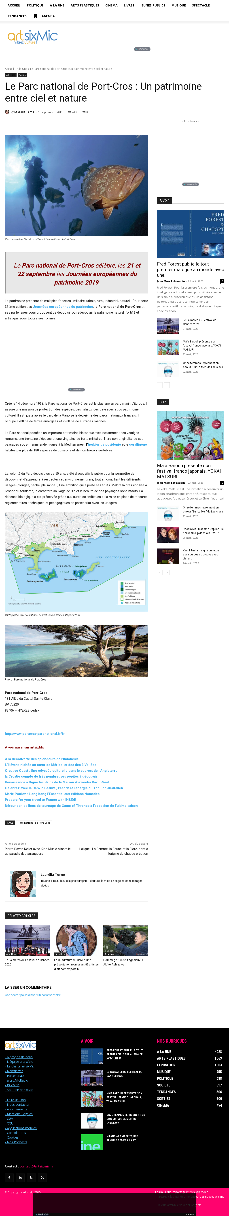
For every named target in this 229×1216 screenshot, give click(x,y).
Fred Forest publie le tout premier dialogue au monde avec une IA (124, 1054)
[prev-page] (160, 385)
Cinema (111, 5)
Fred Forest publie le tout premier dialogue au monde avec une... (190, 269)
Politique (35, 5)
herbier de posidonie (104, 444)
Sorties (22, 75)
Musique (179, 5)
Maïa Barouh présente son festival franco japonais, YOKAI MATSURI (202, 345)
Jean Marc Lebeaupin (171, 281)
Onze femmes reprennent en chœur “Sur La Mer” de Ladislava (125, 1119)
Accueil (14, 5)
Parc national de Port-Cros (34, 822)
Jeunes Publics (152, 5)
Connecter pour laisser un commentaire (33, 995)
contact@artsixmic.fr (36, 1166)
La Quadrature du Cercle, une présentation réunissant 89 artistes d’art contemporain (76, 964)
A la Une (57, 5)
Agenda (44, 16)
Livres (129, 5)
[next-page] (167, 385)
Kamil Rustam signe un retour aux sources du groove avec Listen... (201, 554)
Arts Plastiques (85, 5)
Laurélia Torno (24, 111)
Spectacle (201, 5)
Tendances (17, 16)
